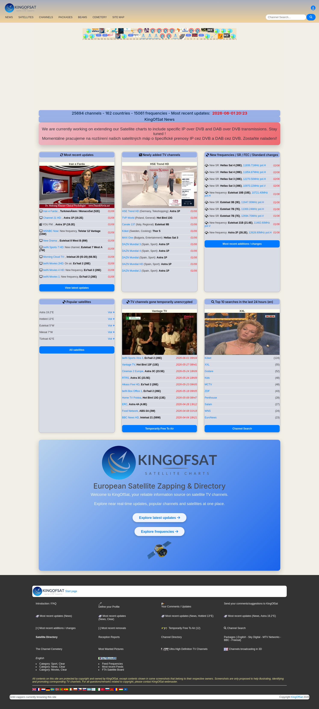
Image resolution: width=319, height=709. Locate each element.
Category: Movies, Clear (53, 669)
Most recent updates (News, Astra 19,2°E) (250, 615)
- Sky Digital (253, 637)
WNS (208, 410)
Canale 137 (128, 224)
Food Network (130, 410)
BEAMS (82, 17)
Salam (208, 404)
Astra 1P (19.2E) (73, 217)
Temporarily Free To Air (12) (180, 628)
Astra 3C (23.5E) (154, 371)
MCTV (208, 384)
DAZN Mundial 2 (131, 270)
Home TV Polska (131, 397)
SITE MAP (118, 17)
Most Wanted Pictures (110, 649)
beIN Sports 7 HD (53, 247)
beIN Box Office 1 (132, 391)
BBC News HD (130, 417)
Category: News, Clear (52, 666)
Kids (207, 377)
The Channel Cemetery (49, 649)
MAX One (127, 237)
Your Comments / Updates (176, 605)
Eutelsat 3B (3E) (230, 202)
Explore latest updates (159, 518)
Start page (54, 591)
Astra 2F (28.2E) (237, 232)
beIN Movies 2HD (53, 263)
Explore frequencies (159, 531)
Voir (111, 312)
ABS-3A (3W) (147, 410)
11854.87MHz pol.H (254, 172)
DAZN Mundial (130, 257)
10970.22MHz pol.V (254, 185)
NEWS (9, 17)
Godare (209, 371)
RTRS (125, 377)
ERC (124, 404)
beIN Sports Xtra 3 (132, 358)
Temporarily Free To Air (159, 428)
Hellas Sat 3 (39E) (231, 179)
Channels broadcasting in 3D (243, 649)
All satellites (76, 349)
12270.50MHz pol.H (254, 179)
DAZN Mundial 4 (131, 250)
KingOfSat (297, 697)
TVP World (128, 217)
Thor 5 (156, 231)
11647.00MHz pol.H (252, 202)
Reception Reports (109, 637)
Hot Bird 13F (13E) (148, 364)
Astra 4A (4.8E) (138, 404)
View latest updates (77, 287)
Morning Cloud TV (53, 256)
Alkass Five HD (131, 384)
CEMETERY (100, 17)
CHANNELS (46, 17)
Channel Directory (171, 637)
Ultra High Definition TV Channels (184, 649)
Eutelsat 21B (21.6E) (240, 222)
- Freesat (234, 640)
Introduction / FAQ (46, 603)
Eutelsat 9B (162, 224)
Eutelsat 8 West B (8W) (73, 240)
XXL (207, 364)
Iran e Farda (50, 211)
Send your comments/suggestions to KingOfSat (251, 603)
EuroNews (210, 417)
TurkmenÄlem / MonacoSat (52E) (80, 211)
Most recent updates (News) (54, 615)
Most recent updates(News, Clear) (112, 617)
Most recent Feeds (112, 666)
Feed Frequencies (112, 663)
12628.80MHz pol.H (260, 232)
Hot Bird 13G (164, 217)
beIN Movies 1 (51, 276)
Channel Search (242, 428)
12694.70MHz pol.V (252, 215)
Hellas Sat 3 (171, 237)
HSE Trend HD (130, 211)
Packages (229, 637)
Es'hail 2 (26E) (81, 263)
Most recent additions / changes (242, 243)
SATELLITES (25, 17)
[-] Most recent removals (112, 628)
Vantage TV (128, 364)
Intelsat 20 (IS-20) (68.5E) (82, 256)
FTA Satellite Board (113, 669)
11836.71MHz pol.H (254, 165)
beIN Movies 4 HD (53, 270)
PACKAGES (65, 17)
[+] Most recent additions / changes (55, 628)
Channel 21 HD (52, 217)
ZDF (207, 391)
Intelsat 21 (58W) (150, 417)
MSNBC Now (50, 231)
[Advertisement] (159, 72)
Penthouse (211, 397)
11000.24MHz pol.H (252, 209)
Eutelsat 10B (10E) (239, 192)
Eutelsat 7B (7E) (230, 209)
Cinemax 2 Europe (132, 371)
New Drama (50, 240)
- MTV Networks (269, 637)
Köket (125, 231)
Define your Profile (109, 605)
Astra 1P (175, 211)
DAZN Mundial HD (132, 264)
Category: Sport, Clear (52, 663)
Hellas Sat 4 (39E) (231, 165)
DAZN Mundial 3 (131, 244)
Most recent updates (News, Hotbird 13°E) (187, 615)
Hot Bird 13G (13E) (154, 397)
